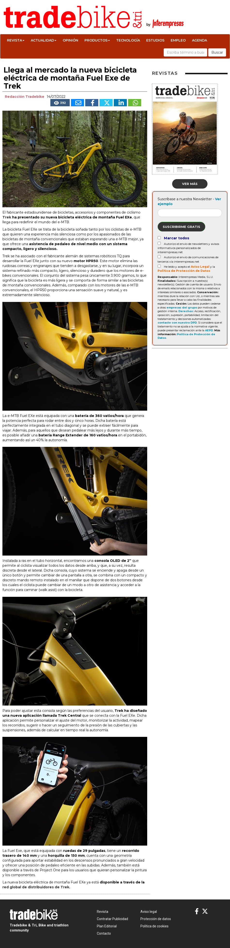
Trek (6, 217)
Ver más (190, 184)
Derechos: (186, 311)
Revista (15, 40)
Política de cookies (154, 926)
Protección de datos (155, 919)
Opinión (70, 40)
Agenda (199, 40)
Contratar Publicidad (112, 919)
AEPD (209, 330)
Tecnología (128, 40)
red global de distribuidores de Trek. (36, 887)
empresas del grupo (182, 307)
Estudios (155, 40)
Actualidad (43, 40)
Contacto (104, 933)
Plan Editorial (107, 926)
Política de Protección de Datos (184, 271)
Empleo (178, 40)
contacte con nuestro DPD (177, 322)
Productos (97, 40)
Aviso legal (148, 912)
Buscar (217, 52)
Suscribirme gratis (181, 227)
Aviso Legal (200, 266)
